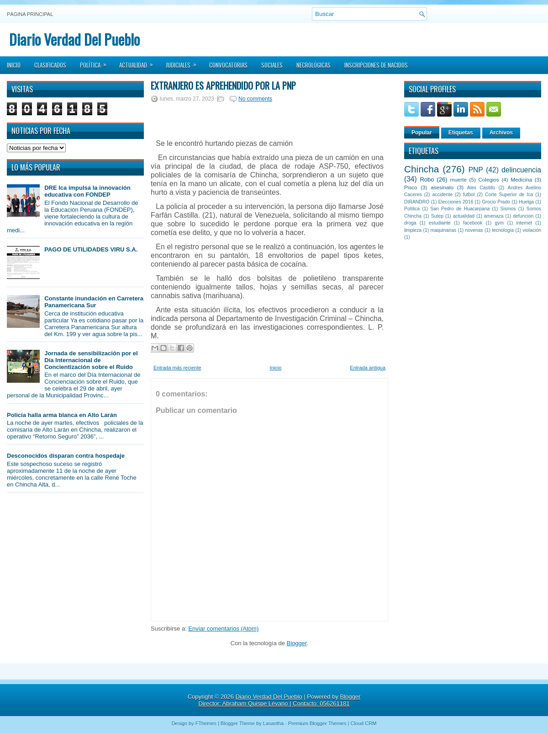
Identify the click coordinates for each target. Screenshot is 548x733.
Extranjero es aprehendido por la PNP (223, 85)
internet (524, 222)
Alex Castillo (481, 187)
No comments (255, 99)
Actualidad (139, 62)
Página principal (30, 14)
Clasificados (50, 65)
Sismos (508, 208)
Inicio (14, 65)
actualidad (463, 216)
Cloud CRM (363, 723)
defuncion (523, 216)
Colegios (488, 179)
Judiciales (184, 62)
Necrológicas (313, 65)
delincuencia (521, 170)
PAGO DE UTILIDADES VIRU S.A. (90, 249)
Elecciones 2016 (456, 201)
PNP (476, 170)
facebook (472, 222)
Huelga (526, 201)
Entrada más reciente (177, 367)
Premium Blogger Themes (317, 723)
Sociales (272, 65)
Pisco (410, 187)
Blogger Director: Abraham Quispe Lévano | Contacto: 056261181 (280, 700)
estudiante (440, 222)
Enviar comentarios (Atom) (223, 628)
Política (96, 62)
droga (410, 222)
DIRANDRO (416, 201)
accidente (442, 194)
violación (532, 230)
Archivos (501, 132)
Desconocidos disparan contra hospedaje (66, 455)
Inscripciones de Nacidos (376, 65)
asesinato (442, 187)
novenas (474, 230)
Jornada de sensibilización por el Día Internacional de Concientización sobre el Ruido (90, 360)
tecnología (503, 230)
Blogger (297, 643)
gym (499, 222)
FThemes (205, 723)
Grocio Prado (496, 201)
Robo (427, 179)
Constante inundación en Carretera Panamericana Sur (93, 302)
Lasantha (273, 723)
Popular (421, 132)
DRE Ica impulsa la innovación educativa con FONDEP (87, 191)
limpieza (413, 230)
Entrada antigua (367, 367)
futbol (468, 194)
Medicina (521, 179)
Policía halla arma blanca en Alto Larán (62, 415)
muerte (458, 179)
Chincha (421, 169)
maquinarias (444, 230)
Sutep (437, 216)
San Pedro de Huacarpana (460, 208)
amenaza (494, 216)
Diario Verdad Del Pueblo (74, 39)
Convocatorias (228, 65)
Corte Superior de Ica (509, 194)
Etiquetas (460, 132)
